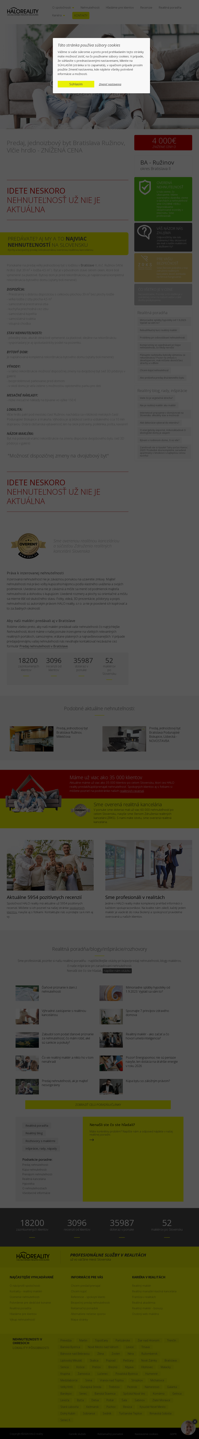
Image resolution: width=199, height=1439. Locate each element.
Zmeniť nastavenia (110, 84)
